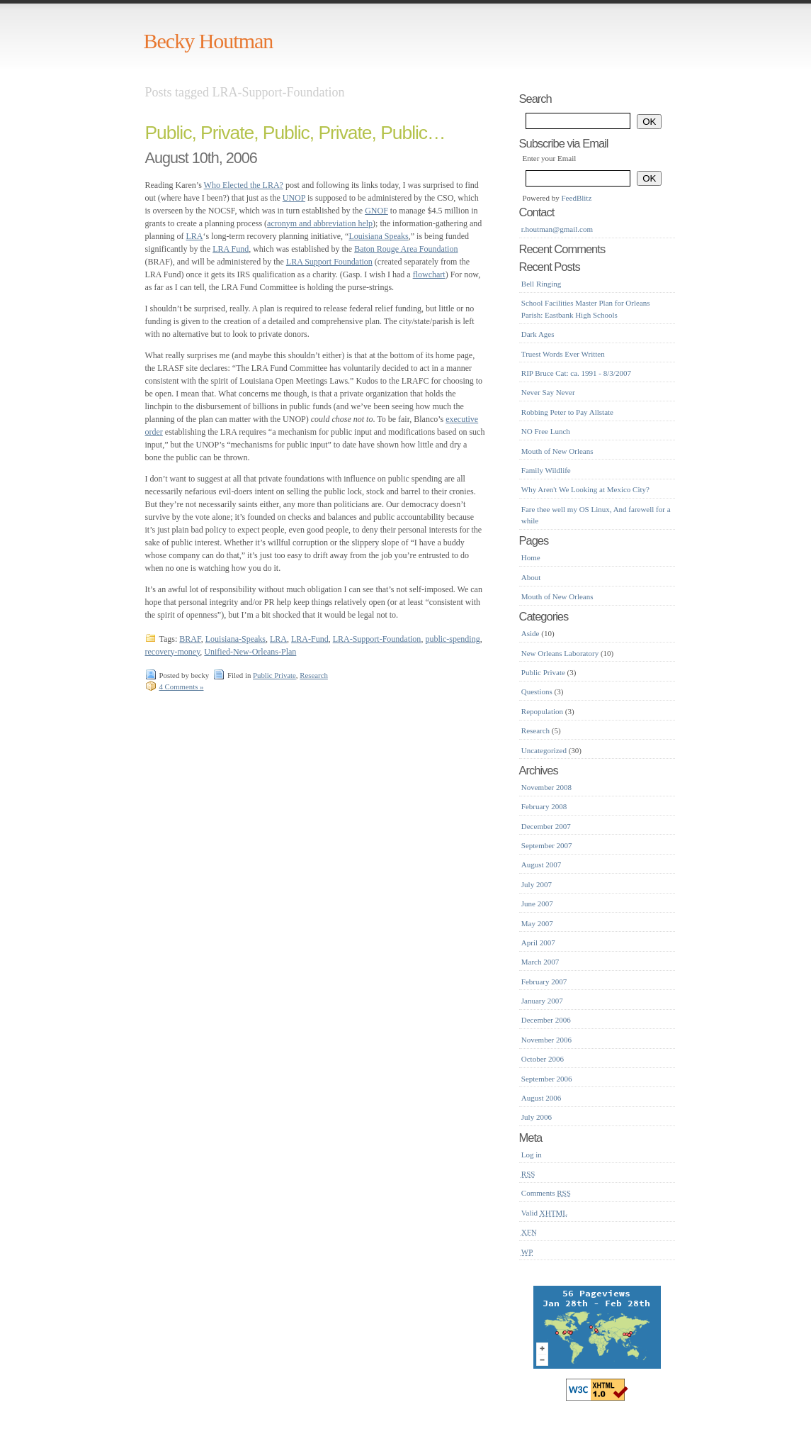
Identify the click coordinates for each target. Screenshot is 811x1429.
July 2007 (536, 884)
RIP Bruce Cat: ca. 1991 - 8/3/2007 (576, 373)
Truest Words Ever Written (563, 354)
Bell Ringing (541, 283)
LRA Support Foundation (329, 262)
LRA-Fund (310, 639)
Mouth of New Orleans (557, 451)
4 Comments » (181, 686)
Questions (536, 691)
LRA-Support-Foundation (377, 639)
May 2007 (537, 923)
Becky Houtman (208, 40)
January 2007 (542, 1000)
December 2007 (546, 826)
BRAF (189, 639)
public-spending (452, 639)
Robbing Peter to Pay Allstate (567, 412)
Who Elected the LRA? (243, 185)
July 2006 (536, 1117)
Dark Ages (538, 334)
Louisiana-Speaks (235, 639)
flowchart (429, 274)
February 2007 (544, 981)
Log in (531, 1154)
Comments (546, 1193)
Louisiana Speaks (378, 236)
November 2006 (546, 1039)
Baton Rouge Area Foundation (406, 249)
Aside (530, 633)
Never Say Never (548, 392)
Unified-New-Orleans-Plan (250, 652)
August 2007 (541, 864)
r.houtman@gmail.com (557, 229)
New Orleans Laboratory (560, 653)
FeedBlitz (577, 198)
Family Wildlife (546, 470)
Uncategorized (544, 750)
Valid (544, 1212)
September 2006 (546, 1078)
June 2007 (537, 903)
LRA (194, 236)
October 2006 (542, 1059)
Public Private (274, 675)
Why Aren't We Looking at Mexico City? (585, 489)
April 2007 (538, 942)
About (531, 577)
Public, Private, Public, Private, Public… (295, 132)
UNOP (294, 198)
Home (530, 557)
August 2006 (541, 1098)
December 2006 (546, 1020)
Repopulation (542, 711)
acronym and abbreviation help (320, 223)
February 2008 (544, 806)
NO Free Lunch (545, 431)
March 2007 (540, 961)
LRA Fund (230, 249)
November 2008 (546, 787)
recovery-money (172, 652)
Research (314, 675)
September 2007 (546, 845)
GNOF (376, 211)
